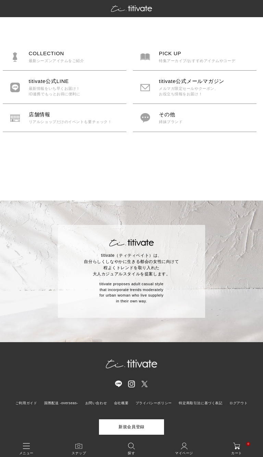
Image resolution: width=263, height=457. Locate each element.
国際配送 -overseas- (61, 403)
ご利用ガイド (26, 403)
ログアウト (238, 403)
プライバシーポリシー (154, 403)
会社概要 (121, 403)
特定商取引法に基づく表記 (200, 403)
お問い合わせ (96, 403)
